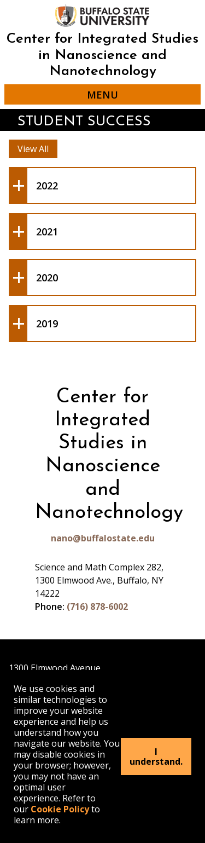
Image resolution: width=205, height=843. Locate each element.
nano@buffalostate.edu (103, 538)
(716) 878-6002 (97, 607)
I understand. (156, 756)
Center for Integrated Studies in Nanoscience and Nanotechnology (102, 55)
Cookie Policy (60, 809)
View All (33, 149)
